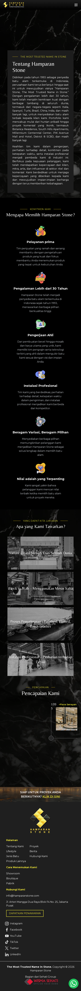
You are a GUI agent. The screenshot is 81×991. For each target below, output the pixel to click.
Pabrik (10, 883)
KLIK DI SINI (51, 796)
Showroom (13, 873)
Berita (33, 851)
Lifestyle (11, 851)
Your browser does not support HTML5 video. (40, 33)
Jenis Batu (12, 856)
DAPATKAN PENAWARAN (25, 913)
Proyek (34, 846)
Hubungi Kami (39, 856)
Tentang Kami (15, 846)
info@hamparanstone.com (22, 895)
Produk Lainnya (16, 861)
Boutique (12, 878)
